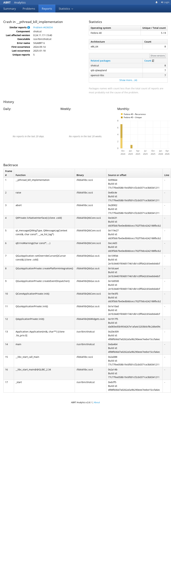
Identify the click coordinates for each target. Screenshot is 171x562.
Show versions (158, 55)
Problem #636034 (43, 27)
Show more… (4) (128, 80)
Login (165, 2)
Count (147, 60)
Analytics (14, 2)
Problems (29, 8)
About (97, 402)
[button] (28, 27)
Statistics (66, 8)
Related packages (100, 60)
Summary (9, 8)
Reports (47, 8)
